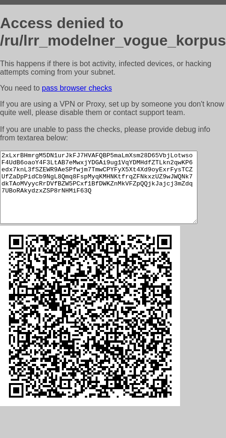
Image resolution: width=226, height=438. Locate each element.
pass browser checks (77, 88)
